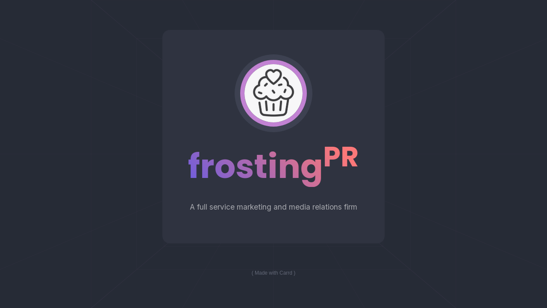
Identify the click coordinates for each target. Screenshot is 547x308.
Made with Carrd (273, 273)
